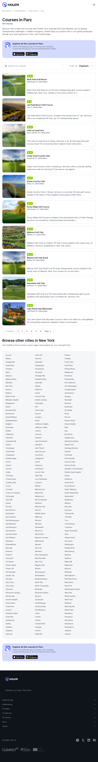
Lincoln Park (39, 472)
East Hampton (11, 517)
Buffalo (8, 431)
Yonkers (68, 634)
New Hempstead (41, 555)
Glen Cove (10, 582)
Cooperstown (11, 479)
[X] (83, 740)
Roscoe (67, 417)
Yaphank (68, 630)
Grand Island (10, 603)
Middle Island (40, 513)
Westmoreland (70, 596)
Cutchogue (10, 496)
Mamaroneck (40, 489)
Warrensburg (69, 551)
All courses (6, 11)
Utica (66, 534)
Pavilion (67, 355)
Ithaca (37, 420)
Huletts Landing (41, 400)
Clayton (8, 465)
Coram (8, 486)
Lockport (38, 482)
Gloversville (10, 596)
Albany (8, 358)
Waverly (68, 569)
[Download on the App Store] (19, 54)
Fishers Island (11, 565)
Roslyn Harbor (70, 420)
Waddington (69, 544)
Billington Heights (12, 400)
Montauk (38, 524)
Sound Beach (70, 486)
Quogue (68, 396)
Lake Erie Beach (41, 441)
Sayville (67, 451)
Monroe (38, 520)
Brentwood (10, 414)
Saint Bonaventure (71, 441)
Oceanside (39, 600)
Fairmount (9, 558)
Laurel (37, 462)
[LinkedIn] (88, 740)
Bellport (9, 393)
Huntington (39, 403)
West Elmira (69, 582)
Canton (8, 445)
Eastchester (10, 513)
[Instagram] (77, 740)
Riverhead (68, 407)
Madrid (37, 486)
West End (68, 586)
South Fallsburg (70, 489)
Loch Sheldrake (41, 479)
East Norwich (10, 531)
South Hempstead (71, 493)
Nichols (38, 569)
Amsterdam (10, 365)
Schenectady (70, 458)
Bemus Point (10, 396)
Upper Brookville (71, 531)
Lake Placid (39, 448)
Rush (66, 427)
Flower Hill (9, 569)
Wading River (70, 548)
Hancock (9, 634)
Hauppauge (39, 365)
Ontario (38, 620)
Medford (38, 503)
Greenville (9, 617)
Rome (67, 414)
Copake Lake (11, 482)
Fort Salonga (10, 572)
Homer (37, 393)
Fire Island (9, 562)
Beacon (9, 389)
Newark (38, 544)
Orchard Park (40, 624)
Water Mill (68, 562)
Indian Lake (39, 410)
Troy (66, 520)
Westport (68, 603)
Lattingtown (39, 458)
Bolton (8, 407)
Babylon (9, 376)
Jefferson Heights (42, 424)
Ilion (36, 407)
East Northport (11, 527)
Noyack (38, 596)
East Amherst (10, 510)
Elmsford (9, 551)
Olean (37, 613)
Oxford (37, 630)
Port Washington (71, 386)
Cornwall (9, 489)
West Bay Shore (71, 579)
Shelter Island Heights (73, 472)
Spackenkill (69, 496)
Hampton (9, 630)
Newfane (38, 551)
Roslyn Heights (70, 424)
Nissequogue (40, 572)
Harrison (38, 358)
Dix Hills (9, 507)
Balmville (9, 383)
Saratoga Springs (71, 448)
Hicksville (38, 383)
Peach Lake (69, 362)
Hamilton (9, 627)
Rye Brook (69, 434)
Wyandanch (69, 627)
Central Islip (10, 451)
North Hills (39, 582)
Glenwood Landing (13, 593)
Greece (8, 610)
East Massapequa (12, 520)
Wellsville (68, 572)
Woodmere (69, 620)
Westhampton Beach (72, 589)
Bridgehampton (11, 420)
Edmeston (9, 541)
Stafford (68, 503)
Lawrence (39, 465)
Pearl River (69, 365)
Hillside (37, 386)
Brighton (9, 424)
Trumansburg (70, 524)
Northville (38, 589)
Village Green (70, 538)
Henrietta (38, 372)
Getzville (9, 579)
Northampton (40, 575)
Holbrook (38, 389)
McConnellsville (41, 500)
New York (33, 11)
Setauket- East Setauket (74, 469)
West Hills (68, 593)
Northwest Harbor (41, 593)
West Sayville (70, 606)
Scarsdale (68, 455)
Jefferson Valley (41, 427)
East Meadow (11, 524)
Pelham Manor (70, 369)
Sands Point (69, 445)
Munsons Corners (41, 538)
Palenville (38, 634)
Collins (8, 472)
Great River (10, 606)
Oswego (38, 627)
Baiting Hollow (11, 379)
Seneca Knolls (70, 465)
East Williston (10, 538)
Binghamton (10, 403)
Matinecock (39, 496)
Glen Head (10, 586)
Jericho (38, 431)
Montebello (39, 527)
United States (20, 11)
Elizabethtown (11, 544)
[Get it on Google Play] (32, 54)
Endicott (9, 555)
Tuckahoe (68, 527)
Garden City (10, 575)
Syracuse (68, 510)
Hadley (8, 624)
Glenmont (9, 589)
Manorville (39, 493)
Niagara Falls (40, 565)
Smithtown (68, 479)
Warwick (68, 555)
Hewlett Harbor (41, 379)
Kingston (38, 438)
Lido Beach (39, 469)
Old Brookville (40, 606)
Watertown (69, 565)
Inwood (38, 414)
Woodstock (69, 624)
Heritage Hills (40, 376)
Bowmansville (11, 410)
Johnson (38, 434)
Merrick (38, 510)
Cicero (8, 462)
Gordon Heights (12, 600)
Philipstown (69, 372)
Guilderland (10, 620)
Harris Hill (38, 355)
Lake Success (40, 451)
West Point (69, 600)
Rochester (68, 410)
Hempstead (39, 369)
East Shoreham (11, 534)
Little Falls (38, 476)
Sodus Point (69, 482)
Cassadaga (10, 448)
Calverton (9, 438)
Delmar (8, 503)
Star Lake (68, 507)
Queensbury (69, 393)
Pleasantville (69, 379)
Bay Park (9, 386)
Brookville (9, 427)
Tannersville (69, 513)
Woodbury (69, 613)
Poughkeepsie (70, 389)
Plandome (68, 376)
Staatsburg (69, 500)
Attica (8, 372)
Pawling (67, 358)
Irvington (38, 417)
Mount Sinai (39, 534)
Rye (66, 431)
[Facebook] (94, 740)
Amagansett (10, 362)
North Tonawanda (42, 586)
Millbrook (38, 517)
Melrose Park (40, 507)
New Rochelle (40, 558)
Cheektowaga (11, 458)
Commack (9, 476)
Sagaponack (69, 438)
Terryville (68, 517)
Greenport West (12, 613)
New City (38, 548)
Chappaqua (10, 455)
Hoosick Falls (40, 396)
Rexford (68, 403)
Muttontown (39, 541)
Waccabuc (69, 541)
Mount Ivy (38, 531)
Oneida (38, 617)
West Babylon (70, 575)
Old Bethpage (40, 603)
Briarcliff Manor (11, 417)
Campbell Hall (11, 441)
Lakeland (38, 445)
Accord (8, 355)
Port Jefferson (70, 383)
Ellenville (9, 548)
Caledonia (9, 434)
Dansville (9, 500)
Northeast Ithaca (41, 579)
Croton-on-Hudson (13, 493)
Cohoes (9, 469)
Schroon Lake (70, 462)
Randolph (68, 400)
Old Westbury (40, 610)
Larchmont (39, 455)
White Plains (69, 610)
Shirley (67, 476)
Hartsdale (38, 362)
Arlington (9, 369)
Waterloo (68, 558)
